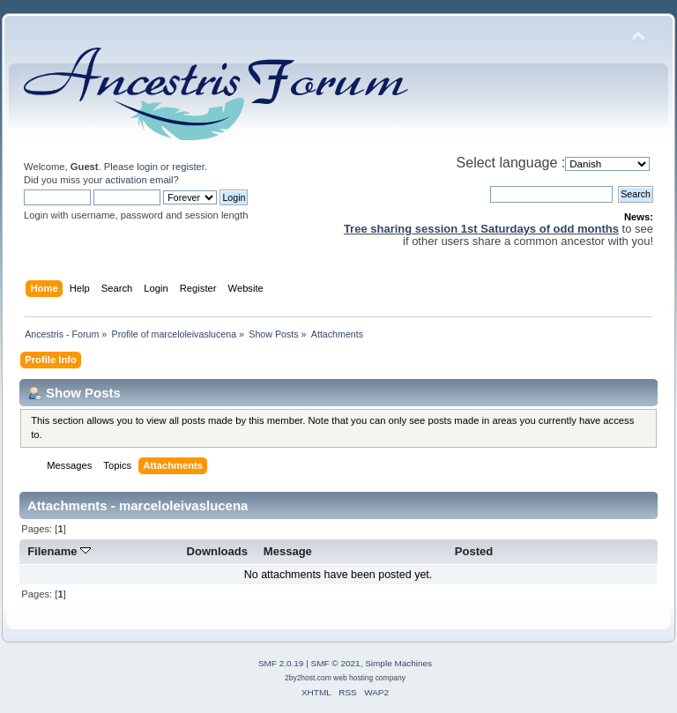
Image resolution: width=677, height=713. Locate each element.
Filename (59, 551)
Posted (474, 551)
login (147, 166)
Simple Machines (398, 663)
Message (288, 551)
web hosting (353, 677)
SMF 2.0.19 (281, 663)
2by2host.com (308, 677)
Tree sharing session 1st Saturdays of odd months (481, 228)
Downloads (218, 551)
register (188, 166)
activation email (139, 180)
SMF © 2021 (336, 663)
